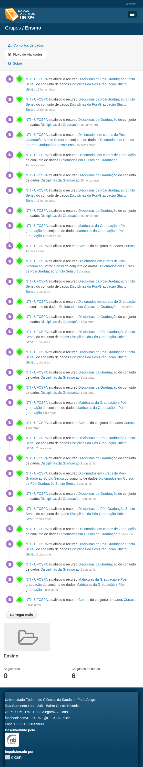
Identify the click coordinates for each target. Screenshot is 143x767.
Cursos (83, 246)
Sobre (15, 63)
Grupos (13, 27)
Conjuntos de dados (26, 45)
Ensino (33, 27)
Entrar (131, 4)
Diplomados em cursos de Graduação (107, 155)
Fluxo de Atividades (25, 54)
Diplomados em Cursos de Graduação (88, 160)
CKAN (13, 757)
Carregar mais (21, 615)
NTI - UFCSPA (37, 79)
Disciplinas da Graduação (97, 119)
